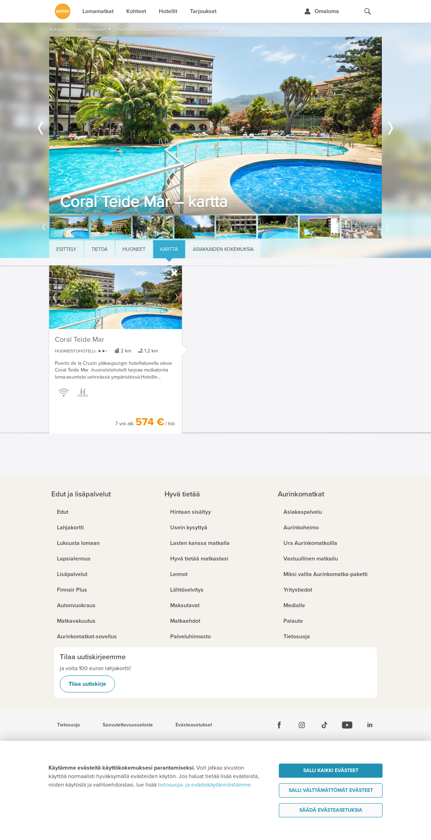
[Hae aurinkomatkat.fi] (367, 11)
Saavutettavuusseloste (128, 725)
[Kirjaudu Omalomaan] (321, 11)
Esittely (66, 249)
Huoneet (133, 249)
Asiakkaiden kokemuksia (223, 249)
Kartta (169, 249)
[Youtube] (347, 725)
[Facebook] (279, 725)
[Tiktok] (324, 725)
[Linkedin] (370, 725)
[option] (215, 125)
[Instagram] (302, 725)
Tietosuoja (68, 725)
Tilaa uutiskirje (87, 683)
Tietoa (99, 249)
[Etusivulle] (62, 11)
